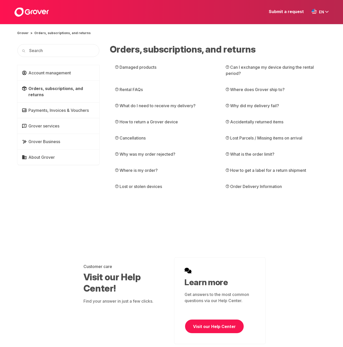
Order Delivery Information (254, 186)
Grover (23, 33)
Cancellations (130, 138)
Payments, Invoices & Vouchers (55, 110)
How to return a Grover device (146, 121)
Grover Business (41, 141)
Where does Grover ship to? (255, 89)
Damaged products (135, 67)
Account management (46, 72)
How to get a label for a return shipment (266, 170)
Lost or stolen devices (138, 186)
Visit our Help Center (214, 326)
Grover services (40, 125)
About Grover (38, 157)
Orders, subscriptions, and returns (62, 33)
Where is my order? (136, 170)
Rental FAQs (129, 89)
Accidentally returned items (254, 121)
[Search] (58, 50)
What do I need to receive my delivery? (155, 105)
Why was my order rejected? (145, 154)
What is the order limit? (250, 154)
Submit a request (286, 11)
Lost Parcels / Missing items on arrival (264, 138)
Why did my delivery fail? (252, 105)
